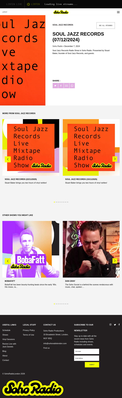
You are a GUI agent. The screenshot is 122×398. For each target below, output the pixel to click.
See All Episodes (105, 25)
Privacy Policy (29, 330)
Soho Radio (58, 46)
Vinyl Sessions (8, 339)
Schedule (6, 330)
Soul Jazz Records (63, 25)
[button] (114, 159)
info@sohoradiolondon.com (55, 343)
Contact (5, 360)
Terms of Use (28, 335)
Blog (4, 351)
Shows (5, 335)
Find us (46, 348)
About (4, 356)
